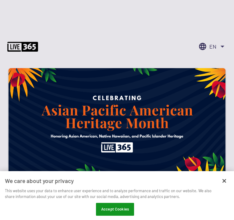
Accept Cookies (115, 211)
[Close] (224, 183)
